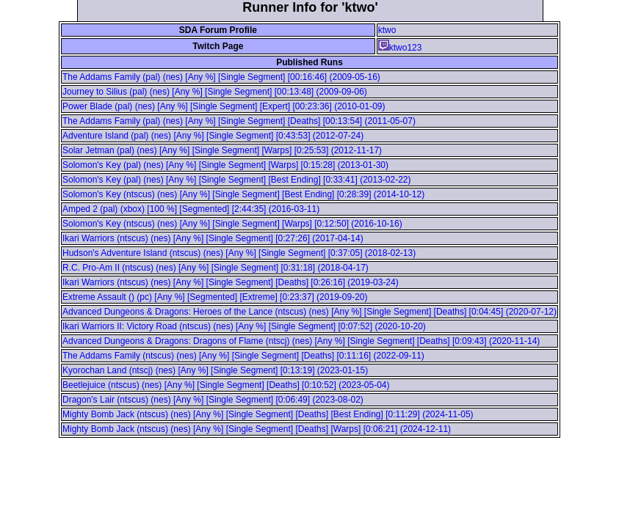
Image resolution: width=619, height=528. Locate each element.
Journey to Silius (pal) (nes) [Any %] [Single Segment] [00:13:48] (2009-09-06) (214, 92)
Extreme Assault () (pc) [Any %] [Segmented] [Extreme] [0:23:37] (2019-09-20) (215, 297)
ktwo (387, 30)
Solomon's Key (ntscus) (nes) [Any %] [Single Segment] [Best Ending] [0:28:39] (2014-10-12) (243, 194)
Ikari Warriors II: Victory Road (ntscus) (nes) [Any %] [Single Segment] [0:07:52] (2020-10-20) (244, 326)
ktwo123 (400, 48)
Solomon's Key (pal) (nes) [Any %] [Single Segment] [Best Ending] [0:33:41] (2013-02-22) (236, 180)
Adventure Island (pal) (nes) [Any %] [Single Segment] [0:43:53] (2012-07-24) (212, 136)
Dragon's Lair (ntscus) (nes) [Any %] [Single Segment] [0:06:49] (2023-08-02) (212, 400)
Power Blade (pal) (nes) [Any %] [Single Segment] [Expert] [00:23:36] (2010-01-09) (223, 106)
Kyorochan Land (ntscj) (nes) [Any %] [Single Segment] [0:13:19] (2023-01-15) (215, 370)
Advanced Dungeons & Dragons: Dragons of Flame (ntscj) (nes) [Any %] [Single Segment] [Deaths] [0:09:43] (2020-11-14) (301, 341)
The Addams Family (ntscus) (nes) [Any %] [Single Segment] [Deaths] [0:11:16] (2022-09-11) (243, 356)
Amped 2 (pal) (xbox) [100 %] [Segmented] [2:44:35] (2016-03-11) (190, 209)
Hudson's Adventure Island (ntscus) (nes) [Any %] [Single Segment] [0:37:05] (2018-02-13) (239, 253)
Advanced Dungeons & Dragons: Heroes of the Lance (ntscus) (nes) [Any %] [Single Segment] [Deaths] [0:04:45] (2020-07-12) (309, 312)
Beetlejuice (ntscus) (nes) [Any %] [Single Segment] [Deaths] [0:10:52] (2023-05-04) (226, 385)
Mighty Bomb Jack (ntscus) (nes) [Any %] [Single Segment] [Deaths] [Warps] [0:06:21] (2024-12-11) (256, 429)
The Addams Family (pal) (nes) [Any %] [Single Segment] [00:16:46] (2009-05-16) (221, 77)
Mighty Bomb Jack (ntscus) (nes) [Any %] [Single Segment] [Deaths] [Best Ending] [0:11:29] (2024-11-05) (268, 414)
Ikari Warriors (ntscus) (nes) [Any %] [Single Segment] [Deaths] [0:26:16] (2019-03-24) (230, 282)
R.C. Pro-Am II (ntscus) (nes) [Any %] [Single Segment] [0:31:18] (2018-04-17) (215, 268)
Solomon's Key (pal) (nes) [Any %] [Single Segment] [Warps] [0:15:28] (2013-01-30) (225, 165)
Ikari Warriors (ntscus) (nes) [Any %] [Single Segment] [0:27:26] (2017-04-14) (212, 238)
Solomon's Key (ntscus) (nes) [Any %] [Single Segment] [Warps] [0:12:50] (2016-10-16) (232, 224)
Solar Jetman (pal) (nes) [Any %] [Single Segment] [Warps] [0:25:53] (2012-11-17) (222, 150)
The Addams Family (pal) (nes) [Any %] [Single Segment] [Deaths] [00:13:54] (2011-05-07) (239, 121)
